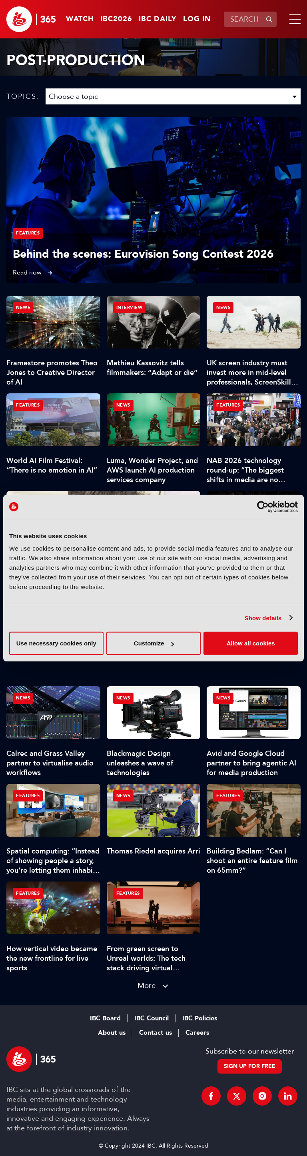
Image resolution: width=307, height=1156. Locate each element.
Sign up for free (249, 1066)
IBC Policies (199, 1018)
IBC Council (151, 1018)
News (23, 308)
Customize (154, 643)
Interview (129, 308)
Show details (263, 617)
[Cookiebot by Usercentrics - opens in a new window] (263, 507)
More (147, 985)
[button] (293, 19)
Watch (80, 19)
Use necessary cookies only (56, 643)
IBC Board (105, 1018)
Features (28, 233)
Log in (197, 19)
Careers (197, 1032)
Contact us (155, 1032)
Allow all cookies (251, 643)
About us (112, 1032)
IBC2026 (116, 19)
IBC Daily (158, 19)
